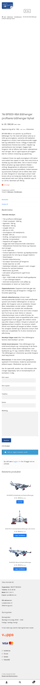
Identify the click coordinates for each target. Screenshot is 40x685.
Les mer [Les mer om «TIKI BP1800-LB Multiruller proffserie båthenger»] (20, 501)
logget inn (17, 461)
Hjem (5, 17)
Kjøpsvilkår (7, 659)
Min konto (6, 682)
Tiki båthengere (18, 17)
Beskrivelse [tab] (5, 199)
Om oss (6, 653)
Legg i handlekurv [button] (20, 535)
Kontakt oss (7, 650)
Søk (20, 682)
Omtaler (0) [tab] (5, 204)
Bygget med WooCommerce (9, 676)
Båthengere (10, 17)
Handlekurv (31, 681)
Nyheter (6, 656)
